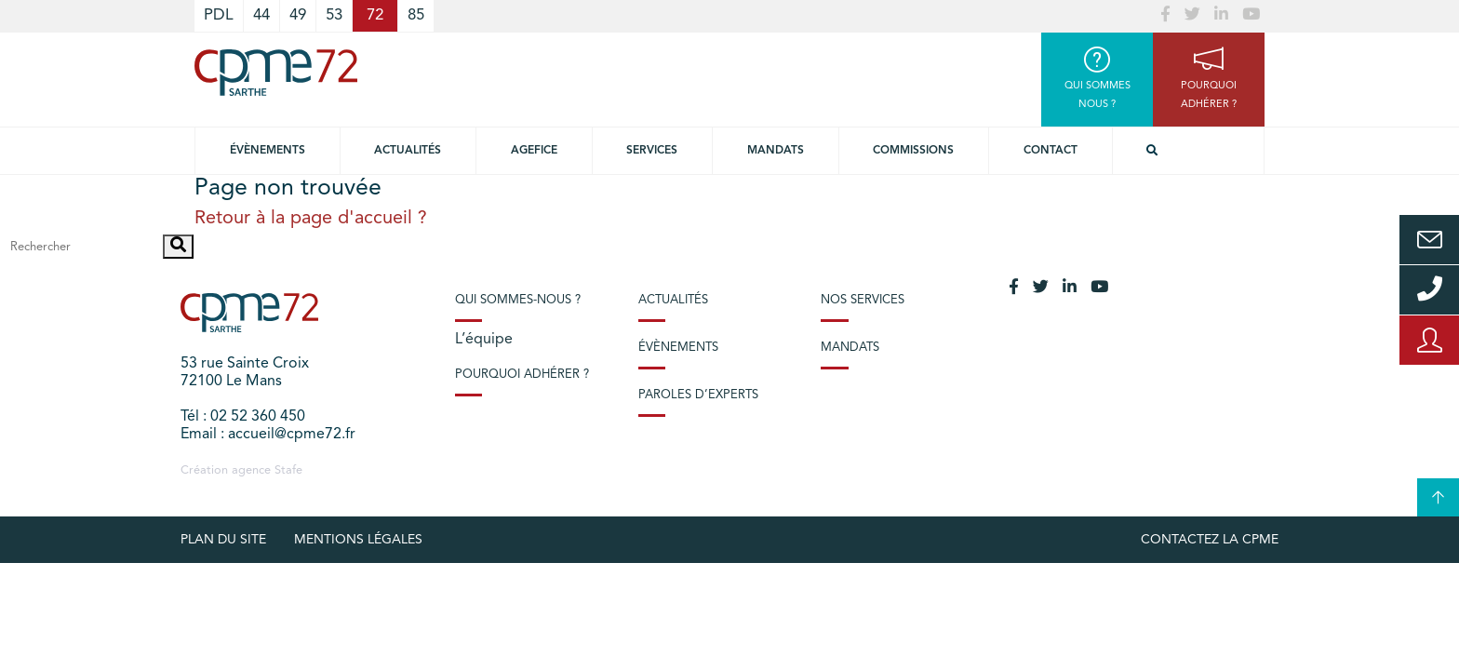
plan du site (223, 539)
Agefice (534, 150)
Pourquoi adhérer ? (522, 374)
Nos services (862, 300)
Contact (1051, 150)
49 (297, 15)
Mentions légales (358, 539)
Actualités (407, 150)
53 (334, 15)
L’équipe (484, 339)
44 (261, 15)
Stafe (288, 470)
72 (375, 15)
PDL (219, 15)
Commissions (913, 150)
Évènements (267, 150)
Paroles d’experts (698, 395)
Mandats (775, 150)
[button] (178, 246)
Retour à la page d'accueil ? (310, 218)
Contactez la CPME (1209, 539)
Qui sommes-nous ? (518, 300)
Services (651, 150)
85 (416, 15)
